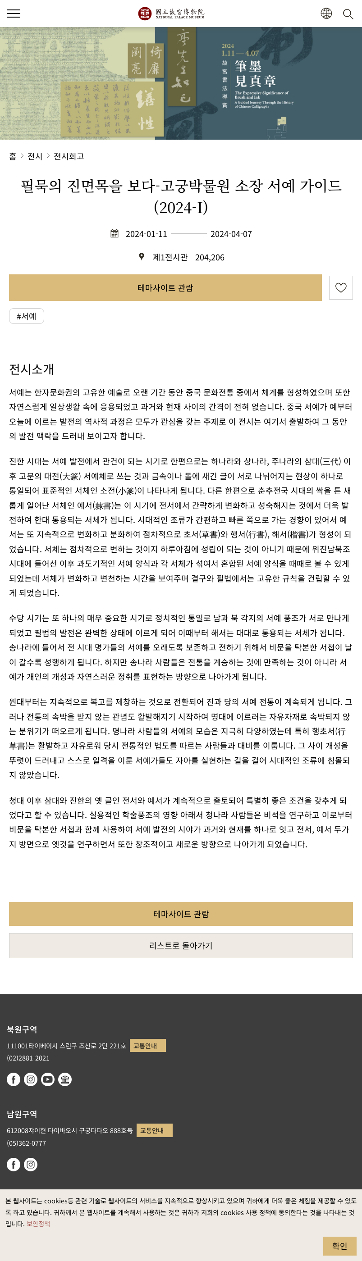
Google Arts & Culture (65, 1079)
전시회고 (69, 156)
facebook (13, 1079)
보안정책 (38, 1223)
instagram (30, 1079)
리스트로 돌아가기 (181, 945)
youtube (48, 1079)
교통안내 (145, 1045)
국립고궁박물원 (171, 13)
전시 (35, 156)
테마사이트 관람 (165, 287)
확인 (340, 1246)
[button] (326, 13)
